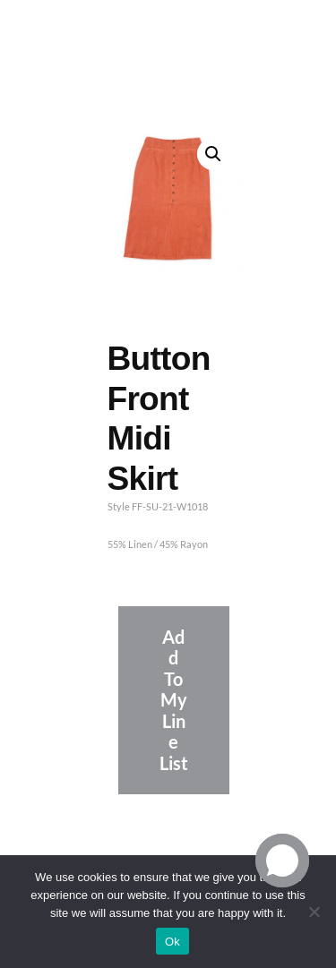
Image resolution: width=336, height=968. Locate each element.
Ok (172, 941)
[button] (213, 154)
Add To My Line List (173, 700)
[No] (314, 912)
